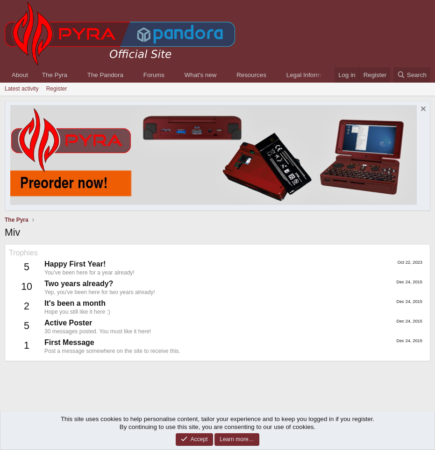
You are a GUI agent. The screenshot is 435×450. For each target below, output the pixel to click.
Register (56, 88)
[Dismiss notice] (422, 110)
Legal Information (310, 74)
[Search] (411, 75)
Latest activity (22, 88)
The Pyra (54, 74)
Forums (153, 74)
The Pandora (105, 74)
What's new (200, 74)
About (20, 74)
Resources (251, 74)
